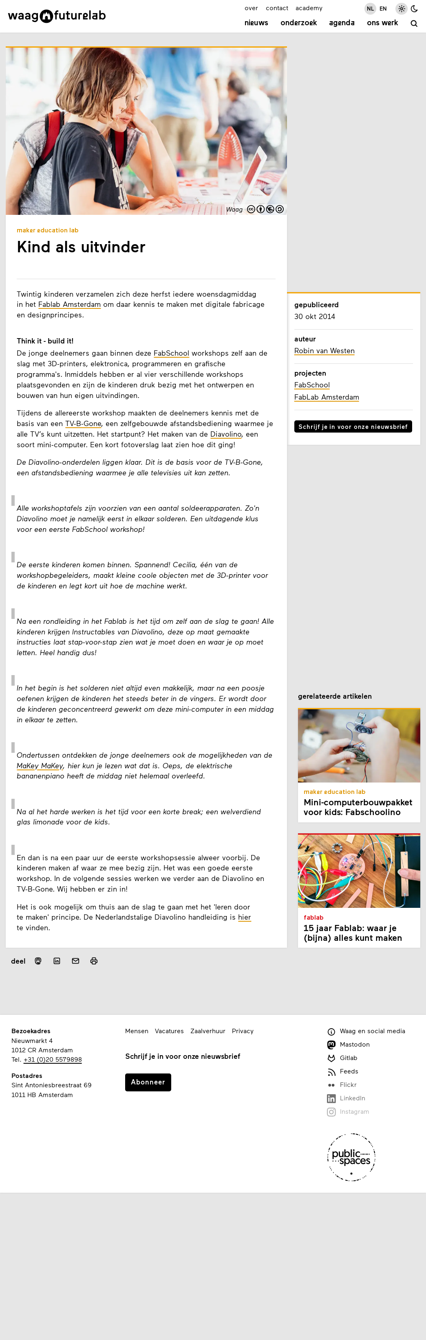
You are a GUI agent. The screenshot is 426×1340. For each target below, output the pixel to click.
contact (277, 7)
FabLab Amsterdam (326, 396)
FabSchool (171, 352)
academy (309, 7)
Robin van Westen (324, 350)
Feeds (342, 1071)
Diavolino (225, 433)
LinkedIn (346, 1098)
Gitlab (342, 1058)
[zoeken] (414, 24)
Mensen (136, 1030)
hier (244, 916)
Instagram (348, 1112)
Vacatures (169, 1030)
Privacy (243, 1030)
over (251, 7)
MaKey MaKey (40, 765)
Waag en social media (366, 1031)
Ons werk (382, 23)
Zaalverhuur (207, 1030)
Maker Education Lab (48, 230)
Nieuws (256, 23)
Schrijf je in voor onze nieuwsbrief (353, 426)
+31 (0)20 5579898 (53, 1059)
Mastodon (348, 1044)
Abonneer (148, 1082)
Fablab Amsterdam (69, 303)
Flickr (342, 1085)
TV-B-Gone (83, 423)
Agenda (342, 23)
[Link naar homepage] (57, 16)
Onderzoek (298, 23)
